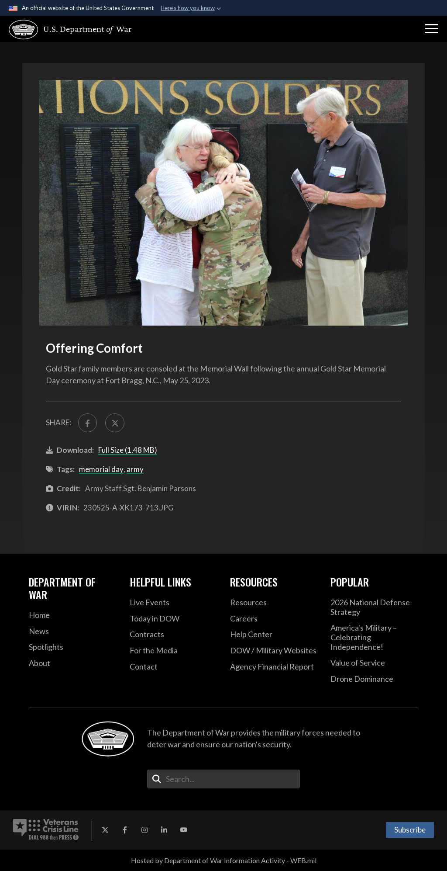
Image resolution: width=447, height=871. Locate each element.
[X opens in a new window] (105, 829)
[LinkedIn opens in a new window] (164, 829)
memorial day (101, 469)
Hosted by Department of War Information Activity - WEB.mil (223, 860)
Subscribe (410, 829)
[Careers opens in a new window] (273, 619)
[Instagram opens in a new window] (144, 829)
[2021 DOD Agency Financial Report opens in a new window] (273, 667)
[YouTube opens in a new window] (183, 829)
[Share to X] (114, 422)
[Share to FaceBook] (87, 422)
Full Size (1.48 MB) (127, 450)
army (135, 469)
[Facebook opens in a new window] (124, 829)
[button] (431, 29)
